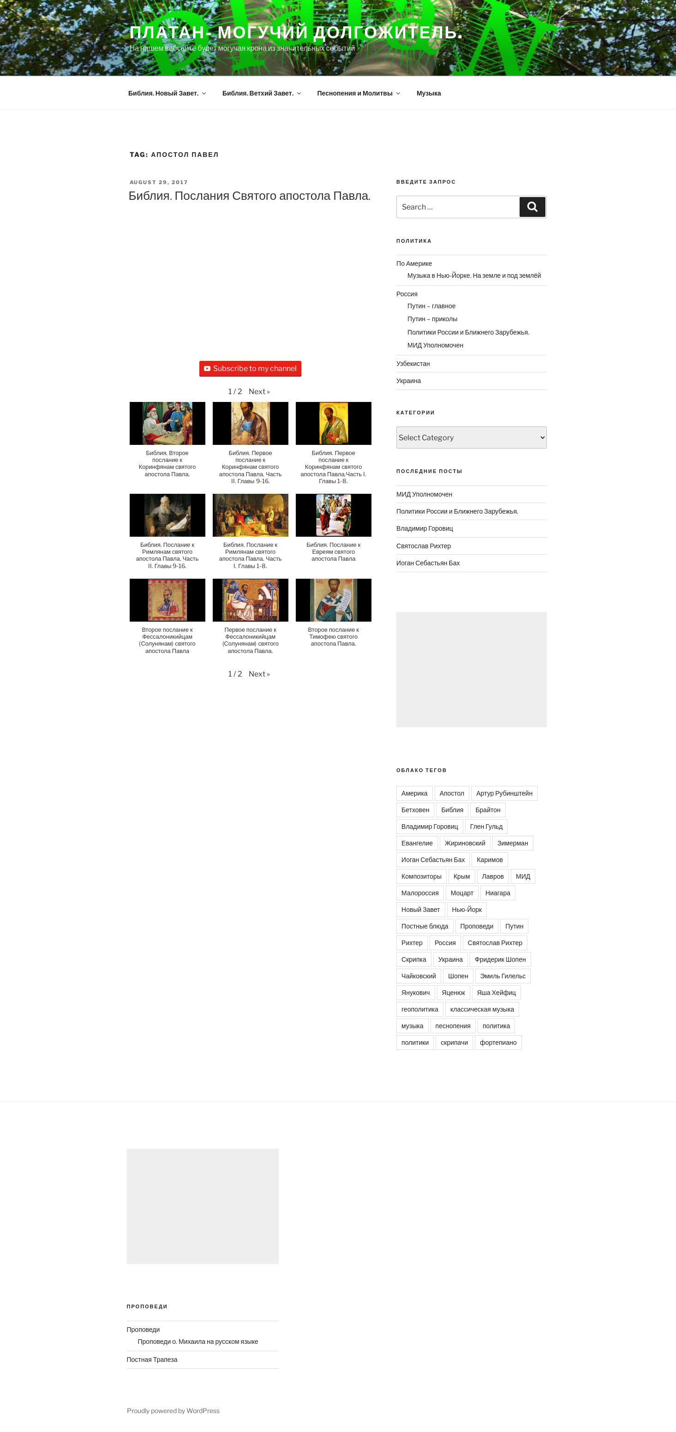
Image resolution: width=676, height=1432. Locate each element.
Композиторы (421, 876)
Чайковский (418, 976)
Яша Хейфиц (496, 992)
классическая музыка (482, 1009)
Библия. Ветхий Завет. (262, 93)
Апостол (452, 793)
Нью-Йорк (467, 909)
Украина (408, 380)
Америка (414, 793)
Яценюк (453, 992)
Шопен (458, 976)
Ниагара (497, 893)
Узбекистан (413, 363)
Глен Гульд (486, 826)
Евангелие (417, 843)
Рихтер (412, 943)
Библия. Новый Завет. (167, 93)
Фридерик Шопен (500, 959)
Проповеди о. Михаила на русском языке (198, 1341)
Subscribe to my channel (250, 368)
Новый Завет (420, 909)
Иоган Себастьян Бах (428, 563)
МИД (523, 876)
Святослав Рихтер (423, 546)
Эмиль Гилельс (503, 976)
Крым (462, 876)
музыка (412, 1026)
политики (415, 1042)
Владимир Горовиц (424, 528)
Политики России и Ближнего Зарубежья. (468, 332)
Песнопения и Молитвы (359, 93)
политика (496, 1026)
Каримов (490, 859)
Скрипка (413, 959)
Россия (407, 294)
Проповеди (477, 926)
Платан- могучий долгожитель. (297, 32)
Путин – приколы (432, 319)
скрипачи (454, 1042)
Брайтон (487, 810)
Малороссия (420, 893)
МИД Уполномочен (435, 345)
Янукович (415, 992)
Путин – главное (431, 306)
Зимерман (512, 843)
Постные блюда (425, 926)
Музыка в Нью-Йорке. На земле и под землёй (474, 275)
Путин (514, 926)
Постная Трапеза (152, 1359)
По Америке (414, 263)
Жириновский (465, 843)
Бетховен (415, 810)
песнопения (453, 1026)
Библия (452, 810)
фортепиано (498, 1042)
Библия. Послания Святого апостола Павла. (250, 195)
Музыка (429, 93)
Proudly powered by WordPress (173, 1410)
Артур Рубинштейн (504, 793)
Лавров (493, 876)
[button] (259, 391)
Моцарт (462, 893)
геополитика (419, 1009)
